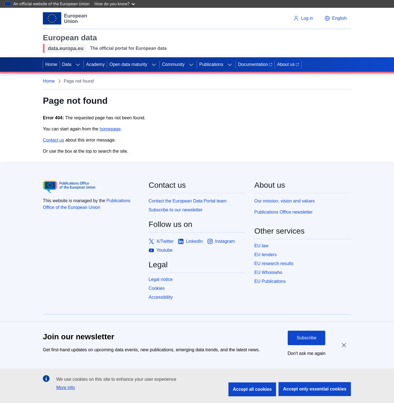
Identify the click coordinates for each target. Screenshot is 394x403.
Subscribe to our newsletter (176, 209)
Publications (211, 64)
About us (288, 64)
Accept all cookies (252, 389)
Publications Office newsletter (283, 212)
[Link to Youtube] (161, 250)
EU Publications (270, 281)
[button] (335, 18)
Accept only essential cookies (314, 389)
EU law (261, 245)
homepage (110, 129)
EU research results (274, 263)
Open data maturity (128, 64)
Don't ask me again (307, 353)
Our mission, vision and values (284, 201)
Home (51, 64)
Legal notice (161, 279)
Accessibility (161, 297)
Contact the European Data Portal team (187, 201)
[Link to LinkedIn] (190, 241)
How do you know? (115, 3)
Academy (95, 64)
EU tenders (265, 254)
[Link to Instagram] (221, 241)
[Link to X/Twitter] (161, 241)
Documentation (255, 64)
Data (67, 64)
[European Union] (65, 18)
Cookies (157, 288)
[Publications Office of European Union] (91, 187)
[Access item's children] (77, 64)
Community (173, 64)
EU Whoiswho (268, 272)
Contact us (53, 140)
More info (65, 387)
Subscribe (306, 337)
